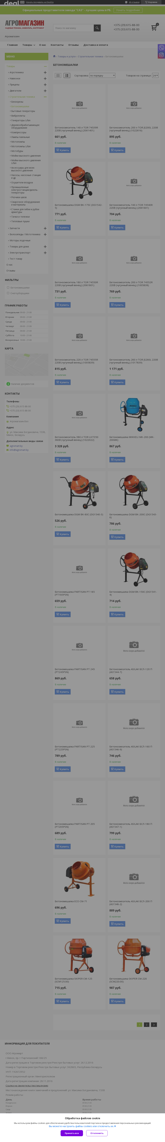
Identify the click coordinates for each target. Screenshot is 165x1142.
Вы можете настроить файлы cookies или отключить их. (81, 1126)
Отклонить (96, 1133)
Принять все (72, 1133)
